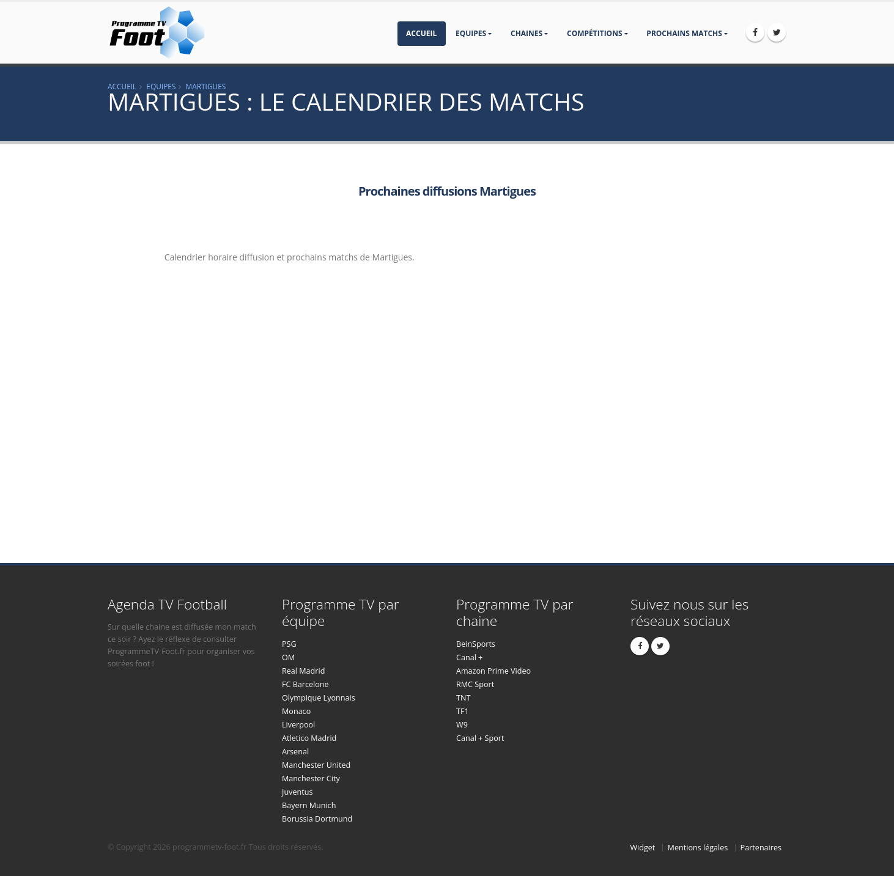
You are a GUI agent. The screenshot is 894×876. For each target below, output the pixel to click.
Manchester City (311, 778)
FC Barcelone (305, 684)
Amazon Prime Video (493, 671)
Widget (642, 847)
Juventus (297, 792)
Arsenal (295, 751)
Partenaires (761, 847)
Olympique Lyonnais (318, 698)
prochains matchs (684, 33)
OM (288, 657)
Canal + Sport (480, 738)
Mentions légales (698, 847)
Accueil (421, 33)
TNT (463, 698)
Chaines (526, 33)
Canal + (469, 657)
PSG (289, 644)
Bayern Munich (309, 805)
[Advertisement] (82, 349)
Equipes (471, 33)
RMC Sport (475, 684)
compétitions (594, 33)
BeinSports (475, 644)
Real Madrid (303, 671)
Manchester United (316, 765)
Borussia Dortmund (317, 819)
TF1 (462, 711)
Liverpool (298, 725)
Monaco (296, 711)
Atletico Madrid (309, 738)
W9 (462, 725)
